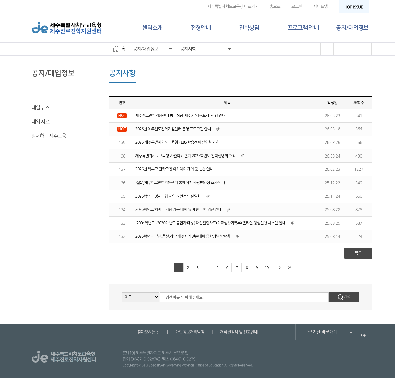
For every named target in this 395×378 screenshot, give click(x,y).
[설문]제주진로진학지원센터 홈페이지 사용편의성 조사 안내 (180, 183)
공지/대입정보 (352, 28)
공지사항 (40, 93)
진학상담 (249, 28)
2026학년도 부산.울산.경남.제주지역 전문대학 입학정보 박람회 (182, 236)
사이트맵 (320, 6)
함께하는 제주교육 (49, 136)
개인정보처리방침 (189, 332)
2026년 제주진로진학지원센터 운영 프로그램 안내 (173, 129)
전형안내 (201, 28)
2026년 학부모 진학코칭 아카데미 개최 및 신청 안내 (174, 169)
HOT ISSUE (355, 7)
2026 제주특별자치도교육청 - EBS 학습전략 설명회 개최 (177, 142)
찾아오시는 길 (148, 332)
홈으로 (274, 6)
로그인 (296, 6)
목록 (358, 253)
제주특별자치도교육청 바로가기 (232, 6)
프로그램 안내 (303, 28)
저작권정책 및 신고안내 (239, 332)
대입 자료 (40, 122)
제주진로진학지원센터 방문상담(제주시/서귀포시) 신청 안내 (180, 115)
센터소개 (152, 28)
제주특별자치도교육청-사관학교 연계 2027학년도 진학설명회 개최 (185, 156)
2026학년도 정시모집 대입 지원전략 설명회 (168, 196)
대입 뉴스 (40, 108)
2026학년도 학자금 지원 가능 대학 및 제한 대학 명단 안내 (178, 209)
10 (266, 267)
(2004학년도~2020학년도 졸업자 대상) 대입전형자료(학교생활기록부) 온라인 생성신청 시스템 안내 (210, 223)
